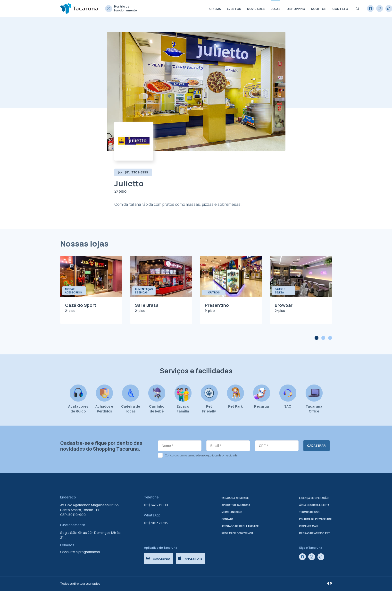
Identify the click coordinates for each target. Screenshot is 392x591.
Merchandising (232, 512)
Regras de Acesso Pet (314, 533)
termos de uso (197, 455)
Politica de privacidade (315, 519)
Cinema (215, 9)
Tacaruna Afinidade (235, 498)
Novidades (256, 9)
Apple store (190, 558)
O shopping (295, 9)
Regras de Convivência (238, 533)
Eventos (234, 9)
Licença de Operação (314, 498)
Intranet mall (309, 526)
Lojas (275, 9)
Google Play (158, 558)
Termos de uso (309, 512)
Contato (340, 9)
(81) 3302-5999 (133, 172)
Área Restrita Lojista (314, 505)
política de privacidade (222, 455)
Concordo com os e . (201, 455)
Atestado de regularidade (240, 526)
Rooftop (318, 9)
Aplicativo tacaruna (236, 505)
